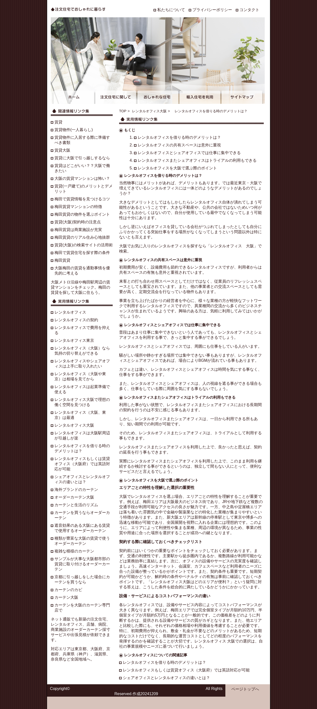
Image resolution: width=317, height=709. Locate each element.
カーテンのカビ (68, 590)
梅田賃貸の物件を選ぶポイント (82, 214)
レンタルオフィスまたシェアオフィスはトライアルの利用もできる (197, 160)
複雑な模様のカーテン (74, 551)
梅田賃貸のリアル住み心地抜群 (82, 237)
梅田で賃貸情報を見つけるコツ (82, 199)
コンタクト (249, 10)
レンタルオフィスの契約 (76, 320)
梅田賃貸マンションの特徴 (78, 207)
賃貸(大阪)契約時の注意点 (77, 222)
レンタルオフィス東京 (74, 340)
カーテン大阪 (66, 597)
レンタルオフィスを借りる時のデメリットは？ (179, 137)
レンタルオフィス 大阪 (232, 246)
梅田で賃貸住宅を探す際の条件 (82, 253)
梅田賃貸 (62, 260)
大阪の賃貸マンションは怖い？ (82, 178)
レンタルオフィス (163, 188)
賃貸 (58, 122)
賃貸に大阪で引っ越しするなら (82, 158)
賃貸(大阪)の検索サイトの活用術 (83, 245)
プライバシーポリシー (212, 10)
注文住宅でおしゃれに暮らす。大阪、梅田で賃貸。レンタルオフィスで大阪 (137, 688)
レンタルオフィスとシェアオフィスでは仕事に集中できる (189, 153)
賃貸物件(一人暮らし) (73, 130)
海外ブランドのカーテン (76, 489)
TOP (122, 111)
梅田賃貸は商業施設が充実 (78, 230)
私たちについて (171, 10)
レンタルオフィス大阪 (149, 111)
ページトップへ (245, 689)
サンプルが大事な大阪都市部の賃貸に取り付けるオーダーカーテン (82, 564)
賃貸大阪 (62, 150)
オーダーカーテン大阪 (74, 497)
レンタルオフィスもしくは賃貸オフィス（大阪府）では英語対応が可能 (186, 670)
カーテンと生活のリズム (76, 505)
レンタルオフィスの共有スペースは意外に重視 (179, 145)
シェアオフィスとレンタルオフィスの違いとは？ (166, 678)
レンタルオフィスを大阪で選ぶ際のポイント (177, 168)
